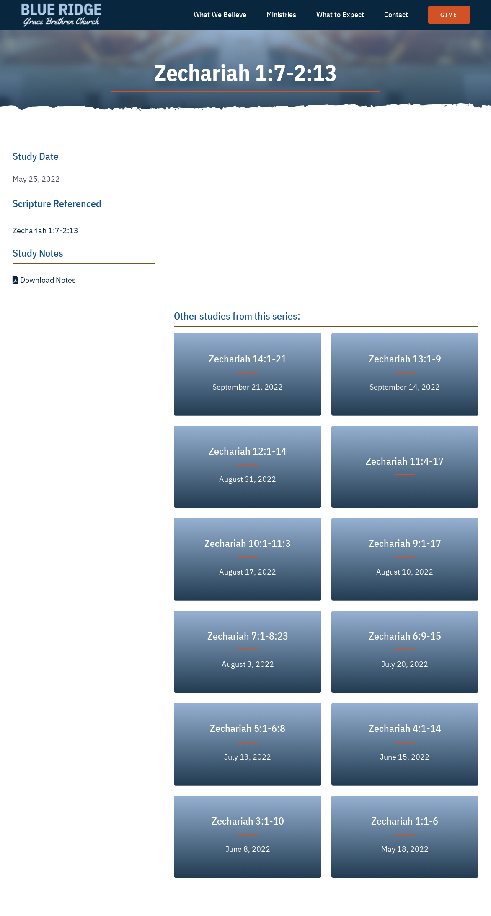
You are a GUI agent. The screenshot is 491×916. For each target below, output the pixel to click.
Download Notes (44, 280)
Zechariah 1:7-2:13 (45, 230)
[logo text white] (61, 5)
